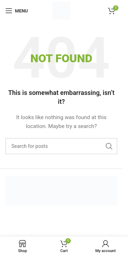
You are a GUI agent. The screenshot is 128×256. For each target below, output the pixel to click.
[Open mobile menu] (16, 11)
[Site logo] (61, 10)
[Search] (61, 146)
